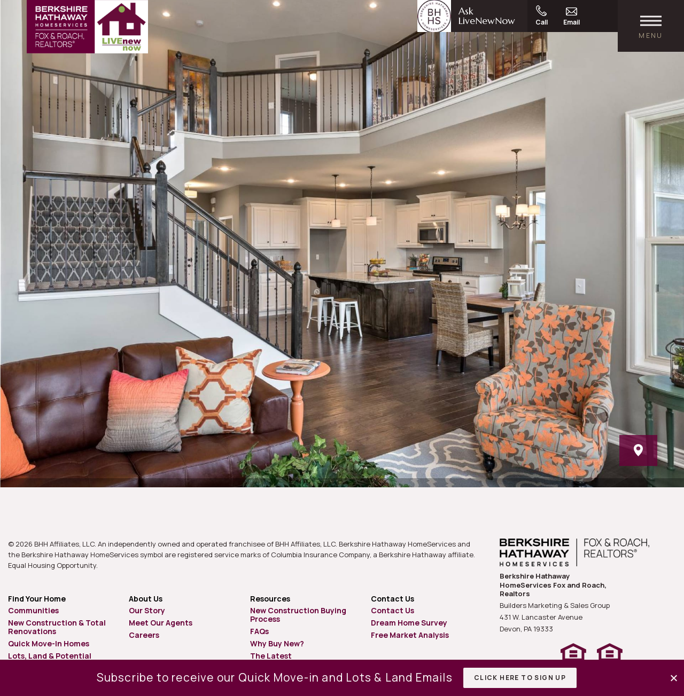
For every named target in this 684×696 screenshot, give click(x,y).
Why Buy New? (277, 643)
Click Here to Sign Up (520, 677)
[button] (675, 678)
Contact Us (392, 610)
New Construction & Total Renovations (57, 627)
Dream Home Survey (409, 623)
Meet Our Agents (160, 623)
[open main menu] (651, 26)
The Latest (271, 656)
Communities (33, 610)
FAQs (259, 631)
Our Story (147, 610)
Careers (144, 635)
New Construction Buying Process (298, 614)
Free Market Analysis (410, 635)
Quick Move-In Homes (48, 643)
